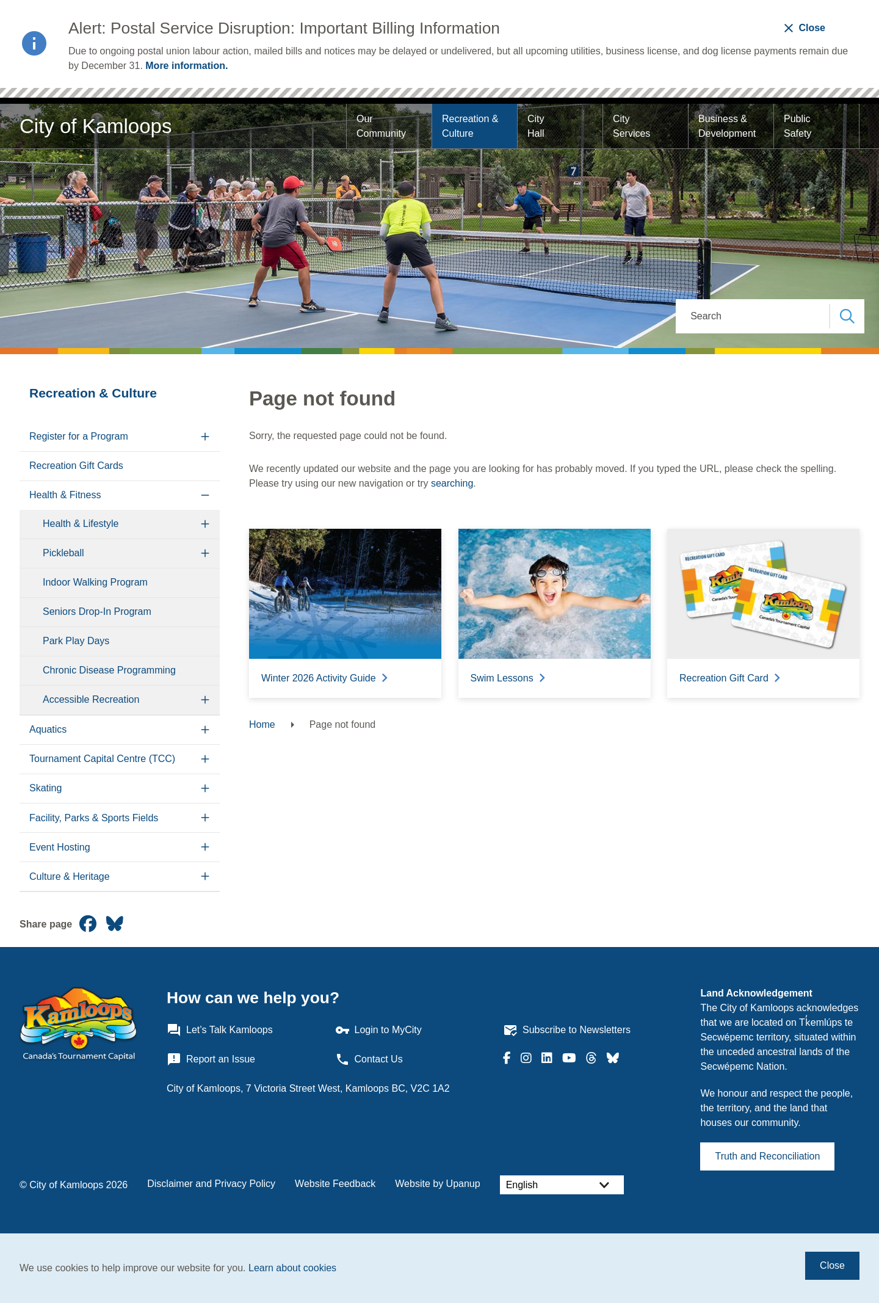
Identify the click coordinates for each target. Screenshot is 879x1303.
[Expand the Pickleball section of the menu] (205, 553)
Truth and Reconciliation (767, 1156)
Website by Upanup (437, 1183)
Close (832, 1265)
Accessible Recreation (91, 699)
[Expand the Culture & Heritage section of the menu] (205, 876)
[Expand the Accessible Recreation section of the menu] (205, 700)
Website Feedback (335, 1183)
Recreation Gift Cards (76, 465)
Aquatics (48, 729)
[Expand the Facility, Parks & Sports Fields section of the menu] (205, 818)
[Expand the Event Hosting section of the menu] (205, 847)
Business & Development (727, 126)
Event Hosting (59, 847)
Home (262, 724)
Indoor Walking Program (95, 582)
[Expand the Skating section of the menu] (205, 788)
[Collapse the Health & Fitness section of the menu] (205, 495)
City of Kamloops (96, 126)
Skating (45, 788)
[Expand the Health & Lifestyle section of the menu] (205, 524)
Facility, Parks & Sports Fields (93, 818)
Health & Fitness (65, 495)
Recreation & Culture (471, 126)
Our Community (381, 126)
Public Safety (798, 126)
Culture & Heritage (69, 876)
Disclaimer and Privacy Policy (211, 1183)
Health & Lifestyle (81, 523)
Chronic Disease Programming (109, 670)
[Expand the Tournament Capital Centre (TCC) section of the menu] (205, 759)
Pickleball (63, 553)
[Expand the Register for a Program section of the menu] (205, 437)
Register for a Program (78, 436)
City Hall (537, 126)
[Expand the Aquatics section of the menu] (205, 730)
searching (452, 483)
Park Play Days (76, 641)
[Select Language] (562, 1184)
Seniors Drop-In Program (97, 611)
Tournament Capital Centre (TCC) (102, 758)
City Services (631, 126)
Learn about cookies (292, 1268)
